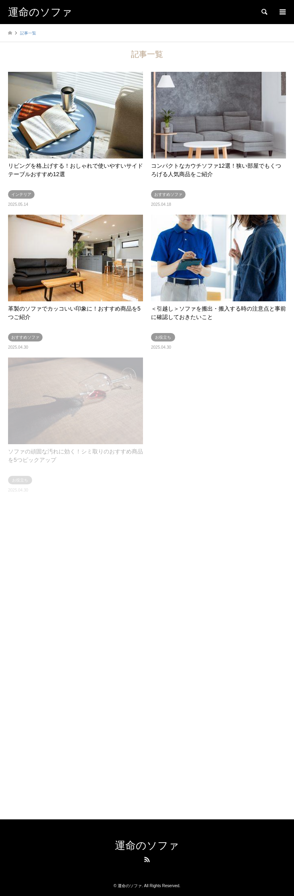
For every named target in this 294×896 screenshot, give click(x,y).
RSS (147, 859)
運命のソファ (147, 845)
